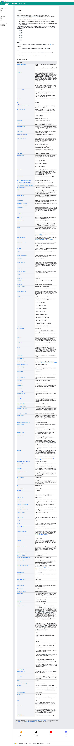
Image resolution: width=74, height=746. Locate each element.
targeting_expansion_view (21, 671)
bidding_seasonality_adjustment (22, 237)
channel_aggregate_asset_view (22, 344)
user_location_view (20, 694)
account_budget (19, 72)
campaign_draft (19, 278)
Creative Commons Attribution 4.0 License (40, 720)
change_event (19, 337)
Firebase (34, 743)
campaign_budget (20, 269)
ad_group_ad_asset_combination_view (23, 105)
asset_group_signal (20, 207)
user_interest (19, 685)
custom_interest (19, 380)
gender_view (19, 472)
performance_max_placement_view (22, 576)
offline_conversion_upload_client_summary (23, 557)
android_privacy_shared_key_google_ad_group (24, 182)
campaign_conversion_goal (21, 271)
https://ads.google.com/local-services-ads (44, 529)
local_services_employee (21, 526)
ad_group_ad (19, 104)
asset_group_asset (20, 200)
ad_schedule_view (20, 176)
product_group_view (20, 581)
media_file (18, 552)
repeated (32, 55)
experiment (19, 465)
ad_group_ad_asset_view (21, 109)
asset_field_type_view (20, 195)
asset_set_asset (19, 217)
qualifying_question (20, 588)
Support (24, 3)
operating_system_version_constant (22, 565)
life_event (18, 523)
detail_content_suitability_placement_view (23, 422)
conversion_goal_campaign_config (22, 364)
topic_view (18, 680)
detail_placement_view (20, 424)
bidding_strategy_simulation (21, 242)
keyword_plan (19, 499)
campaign (18, 253)
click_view (18, 347)
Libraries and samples (13, 3)
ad (17, 100)
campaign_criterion (20, 274)
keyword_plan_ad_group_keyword (22, 504)
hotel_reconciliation (20, 493)
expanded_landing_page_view (21, 463)
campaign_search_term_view (21, 291)
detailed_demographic (20, 432)
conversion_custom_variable (21, 361)
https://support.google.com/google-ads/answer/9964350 (48, 362)
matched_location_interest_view (22, 546)
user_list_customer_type (21, 692)
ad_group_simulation (20, 155)
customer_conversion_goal (21, 393)
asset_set (18, 214)
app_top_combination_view (21, 187)
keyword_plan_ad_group (21, 501)
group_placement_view (20, 488)
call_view (18, 251)
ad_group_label (19, 153)
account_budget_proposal (21, 89)
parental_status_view (20, 572)
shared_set (19, 603)
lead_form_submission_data (21, 521)
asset (18, 190)
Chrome (30, 743)
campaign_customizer (20, 275)
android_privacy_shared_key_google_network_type (25, 185)
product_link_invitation (20, 585)
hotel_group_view (20, 490)
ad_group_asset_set (20, 123)
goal (17, 485)
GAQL (51, 44)
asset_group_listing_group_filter (22, 203)
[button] (6, 9)
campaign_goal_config (20, 280)
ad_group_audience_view (21, 126)
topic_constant (19, 676)
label (18, 515)
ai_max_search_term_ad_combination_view (24, 180)
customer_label (19, 398)
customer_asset (19, 383)
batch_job (18, 227)
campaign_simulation (20, 298)
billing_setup (19, 248)
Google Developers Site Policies (30, 721)
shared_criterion (19, 601)
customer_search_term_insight (22, 408)
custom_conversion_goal (21, 377)
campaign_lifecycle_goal (21, 286)
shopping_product (20, 620)
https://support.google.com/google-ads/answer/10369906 (43, 239)
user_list (18, 687)
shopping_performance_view (21, 605)
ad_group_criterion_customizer (22, 134)
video (18, 700)
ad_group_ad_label (20, 120)
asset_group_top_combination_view (22, 213)
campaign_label (19, 284)
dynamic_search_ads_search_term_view (23, 461)
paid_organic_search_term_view (22, 569)
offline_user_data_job (20, 560)
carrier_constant (19, 326)
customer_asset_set (20, 385)
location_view (19, 540)
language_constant (20, 520)
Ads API (6, 1)
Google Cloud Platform (40, 743)
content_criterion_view (20, 358)
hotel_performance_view (21, 492)
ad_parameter (19, 169)
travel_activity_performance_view (22, 683)
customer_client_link (20, 391)
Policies (20, 3)
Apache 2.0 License (17, 721)
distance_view (19, 450)
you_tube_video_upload (20, 715)
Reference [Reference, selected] (7, 3)
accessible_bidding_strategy (21, 64)
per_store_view (19, 574)
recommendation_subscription (21, 591)
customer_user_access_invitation (22, 413)
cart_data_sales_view (20, 328)
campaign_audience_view (21, 262)
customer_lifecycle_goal (21, 403)
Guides (2, 3)
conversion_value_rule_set (21, 367)
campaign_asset (19, 258)
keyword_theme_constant (21, 512)
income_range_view (20, 497)
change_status (19, 342)
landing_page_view (20, 517)
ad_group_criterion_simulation (21, 138)
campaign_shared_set (20, 296)
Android (25, 743)
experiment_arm (19, 468)
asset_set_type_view (20, 220)
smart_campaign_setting (21, 669)
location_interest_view (20, 537)
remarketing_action (20, 593)
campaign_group (19, 282)
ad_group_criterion (20, 131)
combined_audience (20, 355)
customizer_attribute (20, 415)
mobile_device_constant (21, 555)
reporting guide (29, 17)
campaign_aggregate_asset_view (22, 255)
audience (18, 223)
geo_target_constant (20, 477)
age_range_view (19, 178)
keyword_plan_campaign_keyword (22, 509)
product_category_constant (21, 579)
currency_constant (20, 371)
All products (48, 743)
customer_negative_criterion (21, 406)
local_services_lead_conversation (22, 531)
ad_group (18, 102)
